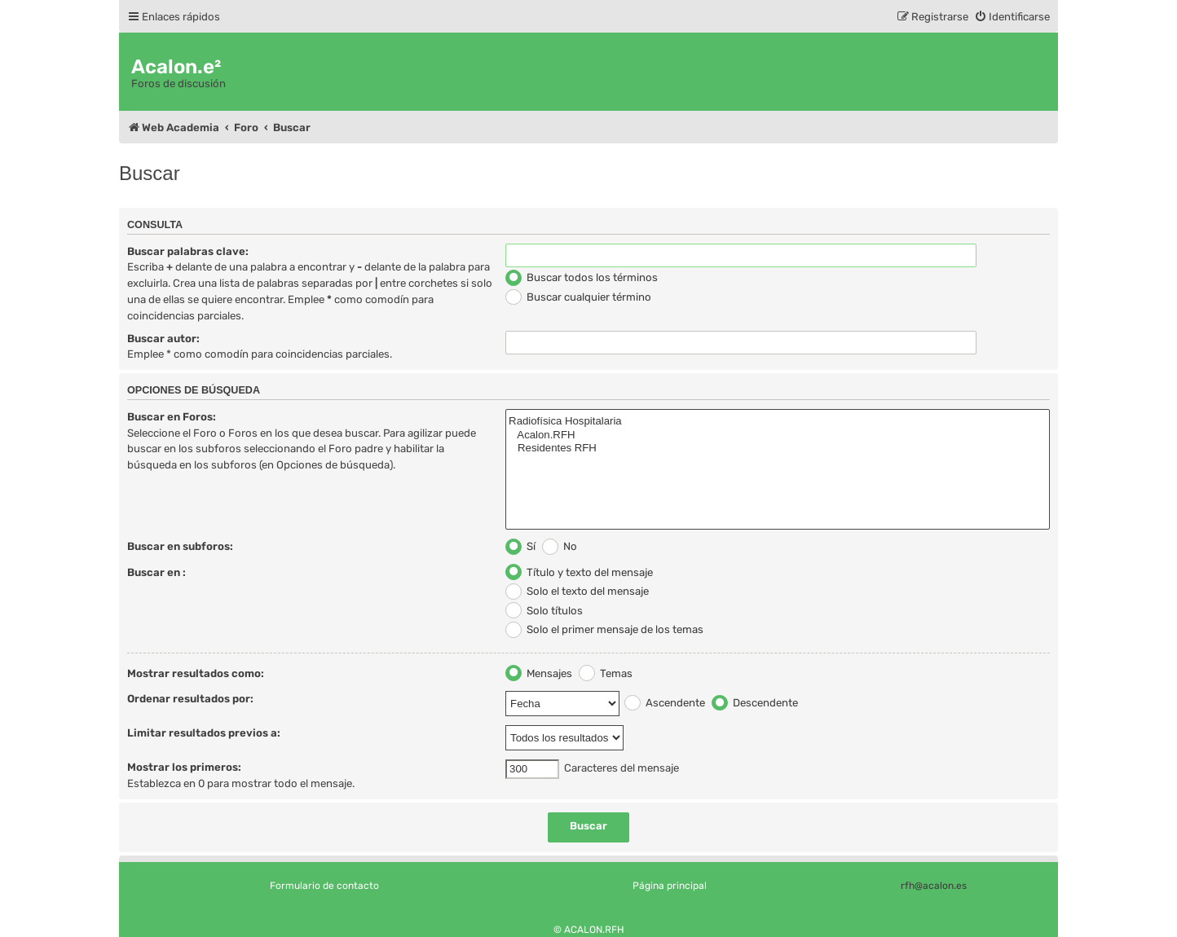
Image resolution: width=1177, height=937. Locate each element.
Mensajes (538, 673)
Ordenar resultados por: (190, 699)
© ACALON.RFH (588, 929)
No (559, 546)
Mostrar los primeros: (184, 767)
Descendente (755, 703)
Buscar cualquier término (578, 297)
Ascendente (664, 703)
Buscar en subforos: (180, 546)
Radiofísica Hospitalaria (777, 422)
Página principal (670, 885)
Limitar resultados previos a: (203, 733)
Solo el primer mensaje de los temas (604, 629)
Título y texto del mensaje (579, 572)
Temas (606, 673)
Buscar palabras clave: (188, 251)
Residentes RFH (777, 448)
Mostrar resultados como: (195, 673)
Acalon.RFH (777, 435)
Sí (520, 546)
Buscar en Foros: (171, 417)
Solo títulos (544, 611)
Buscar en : (156, 572)
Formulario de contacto (324, 885)
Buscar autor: (163, 338)
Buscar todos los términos (581, 277)
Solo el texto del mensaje (577, 591)
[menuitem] (1012, 17)
